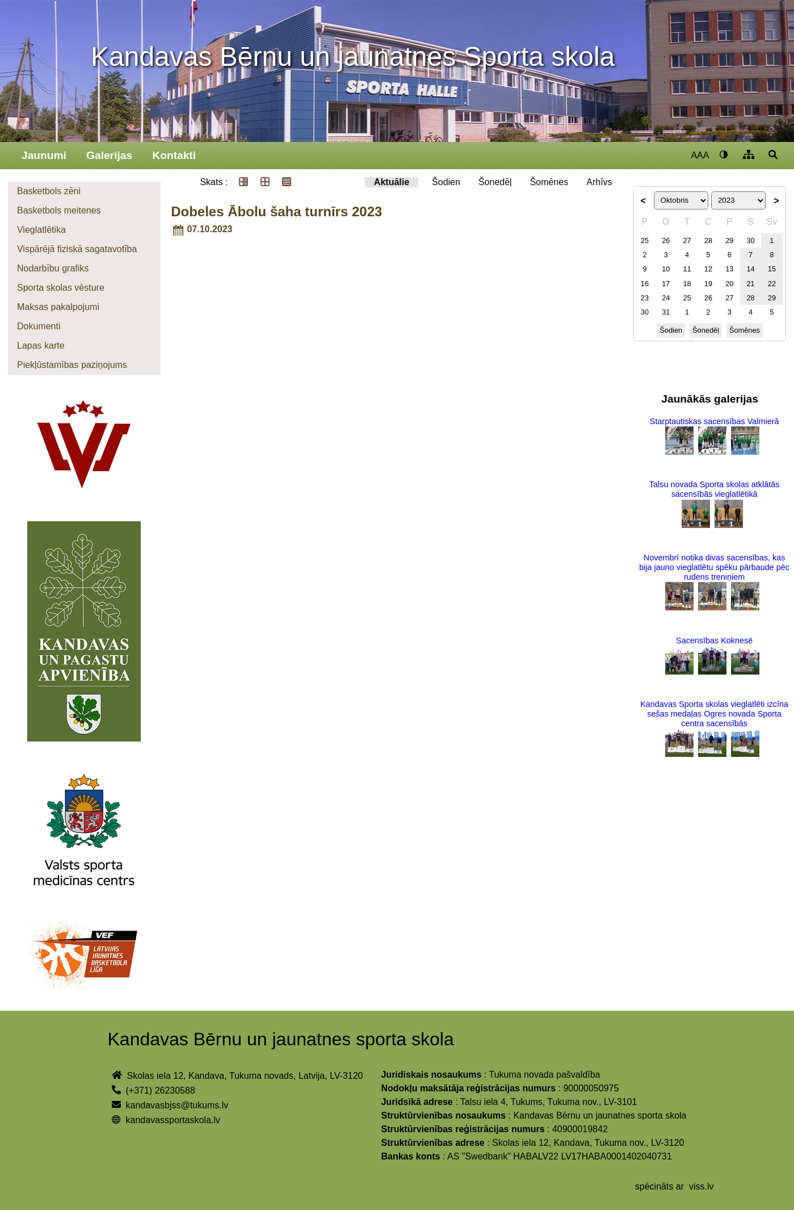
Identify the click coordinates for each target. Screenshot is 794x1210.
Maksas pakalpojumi (58, 307)
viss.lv (701, 1186)
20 (729, 283)
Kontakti (174, 155)
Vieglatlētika (41, 230)
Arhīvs (599, 182)
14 (750, 269)
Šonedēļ (495, 182)
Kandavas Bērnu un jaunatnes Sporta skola (353, 56)
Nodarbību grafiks (53, 268)
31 (666, 312)
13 (729, 269)
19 (708, 283)
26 (666, 240)
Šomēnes (549, 182)
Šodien (446, 182)
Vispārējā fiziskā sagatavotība (77, 249)
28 (708, 240)
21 (750, 283)
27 (687, 240)
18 (687, 283)
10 (666, 269)
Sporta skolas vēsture (60, 287)
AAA (700, 155)
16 (645, 283)
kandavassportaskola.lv (172, 1120)
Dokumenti (38, 326)
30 (750, 240)
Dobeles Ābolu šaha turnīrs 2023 (276, 211)
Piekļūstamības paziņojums (72, 365)
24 (666, 298)
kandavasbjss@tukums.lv (176, 1105)
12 (708, 269)
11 (687, 269)
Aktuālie (391, 182)
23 (645, 298)
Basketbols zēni (49, 191)
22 (772, 283)
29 (729, 240)
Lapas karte (41, 345)
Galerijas (109, 155)
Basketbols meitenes (59, 210)
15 (772, 269)
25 (645, 240)
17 (666, 283)
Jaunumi (44, 155)
